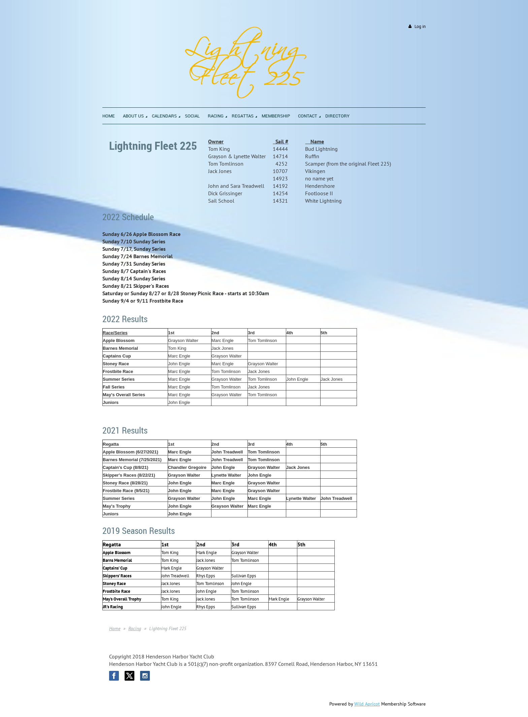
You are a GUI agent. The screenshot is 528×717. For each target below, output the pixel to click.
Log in (420, 26)
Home (114, 628)
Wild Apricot (367, 704)
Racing (134, 628)
